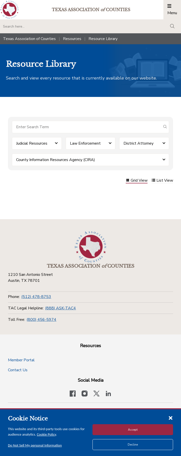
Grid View (137, 180)
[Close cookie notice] (170, 417)
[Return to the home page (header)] (9, 9)
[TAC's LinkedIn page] (108, 394)
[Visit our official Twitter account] (96, 394)
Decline (133, 445)
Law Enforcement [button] (85, 143)
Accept (133, 430)
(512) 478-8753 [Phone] (36, 296)
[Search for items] (86, 127)
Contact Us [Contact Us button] (18, 370)
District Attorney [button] (138, 143)
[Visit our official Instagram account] (85, 394)
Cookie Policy (46, 434)
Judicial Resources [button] (31, 143)
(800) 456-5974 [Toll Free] (41, 319)
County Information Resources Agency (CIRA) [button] (55, 160)
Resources (72, 38)
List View (162, 180)
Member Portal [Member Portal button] (21, 360)
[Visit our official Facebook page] (73, 394)
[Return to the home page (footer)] (90, 247)
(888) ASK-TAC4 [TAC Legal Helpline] (60, 308)
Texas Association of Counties (29, 38)
